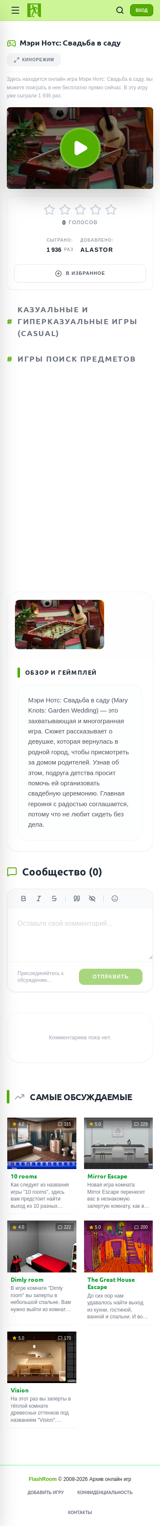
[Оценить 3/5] (80, 210)
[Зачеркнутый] (54, 898)
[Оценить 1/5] (49, 210)
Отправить (111, 977)
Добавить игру (45, 1492)
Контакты (80, 1512)
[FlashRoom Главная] (34, 10)
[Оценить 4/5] (95, 210)
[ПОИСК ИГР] (120, 10)
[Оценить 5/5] (111, 210)
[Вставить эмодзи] (115, 898)
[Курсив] (39, 898)
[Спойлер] (92, 898)
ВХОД (142, 10)
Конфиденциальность (104, 1492)
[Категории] (15, 10)
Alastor (96, 249)
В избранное (80, 273)
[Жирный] (23, 898)
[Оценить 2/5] (65, 210)
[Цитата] (77, 898)
